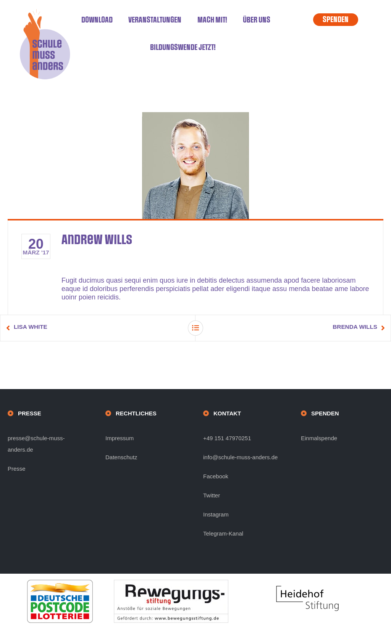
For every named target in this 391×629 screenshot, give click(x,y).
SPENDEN (336, 19)
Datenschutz (121, 457)
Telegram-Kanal (223, 533)
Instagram (216, 514)
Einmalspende (319, 438)
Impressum (119, 438)
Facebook (215, 476)
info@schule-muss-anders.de (240, 457)
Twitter (211, 495)
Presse (17, 468)
